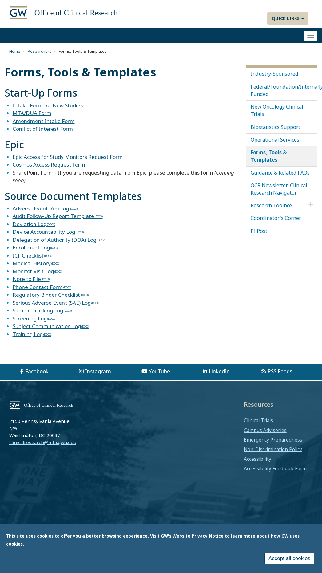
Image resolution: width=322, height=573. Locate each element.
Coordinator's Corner (276, 218)
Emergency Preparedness (273, 440)
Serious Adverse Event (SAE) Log (52, 302)
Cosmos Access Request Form (49, 164)
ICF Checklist (28, 255)
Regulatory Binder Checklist (46, 294)
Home (14, 51)
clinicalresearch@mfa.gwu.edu (42, 442)
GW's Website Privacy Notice (192, 536)
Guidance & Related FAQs (280, 172)
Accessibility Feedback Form (275, 468)
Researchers (39, 51)
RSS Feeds (280, 371)
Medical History (32, 263)
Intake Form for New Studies (48, 105)
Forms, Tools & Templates (269, 156)
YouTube (159, 371)
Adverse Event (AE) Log (41, 208)
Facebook (37, 371)
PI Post (259, 231)
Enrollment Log (31, 247)
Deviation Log (29, 224)
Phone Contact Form (38, 287)
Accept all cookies (289, 558)
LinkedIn (219, 371)
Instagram (98, 371)
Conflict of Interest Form (43, 128)
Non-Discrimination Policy (273, 449)
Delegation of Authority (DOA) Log (54, 239)
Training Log (28, 334)
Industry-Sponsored (274, 73)
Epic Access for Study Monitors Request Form (68, 156)
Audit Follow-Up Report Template (53, 216)
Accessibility (257, 459)
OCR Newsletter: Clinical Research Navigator (279, 189)
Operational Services (275, 139)
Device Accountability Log (44, 231)
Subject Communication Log (47, 326)
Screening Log (30, 318)
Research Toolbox (272, 205)
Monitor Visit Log (33, 271)
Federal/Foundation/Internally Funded (284, 90)
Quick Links (288, 18)
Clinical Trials (258, 420)
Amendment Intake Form (44, 121)
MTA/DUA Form (32, 113)
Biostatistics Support (275, 127)
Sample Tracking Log (38, 310)
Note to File (27, 278)
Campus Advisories (265, 430)
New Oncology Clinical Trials (277, 110)
